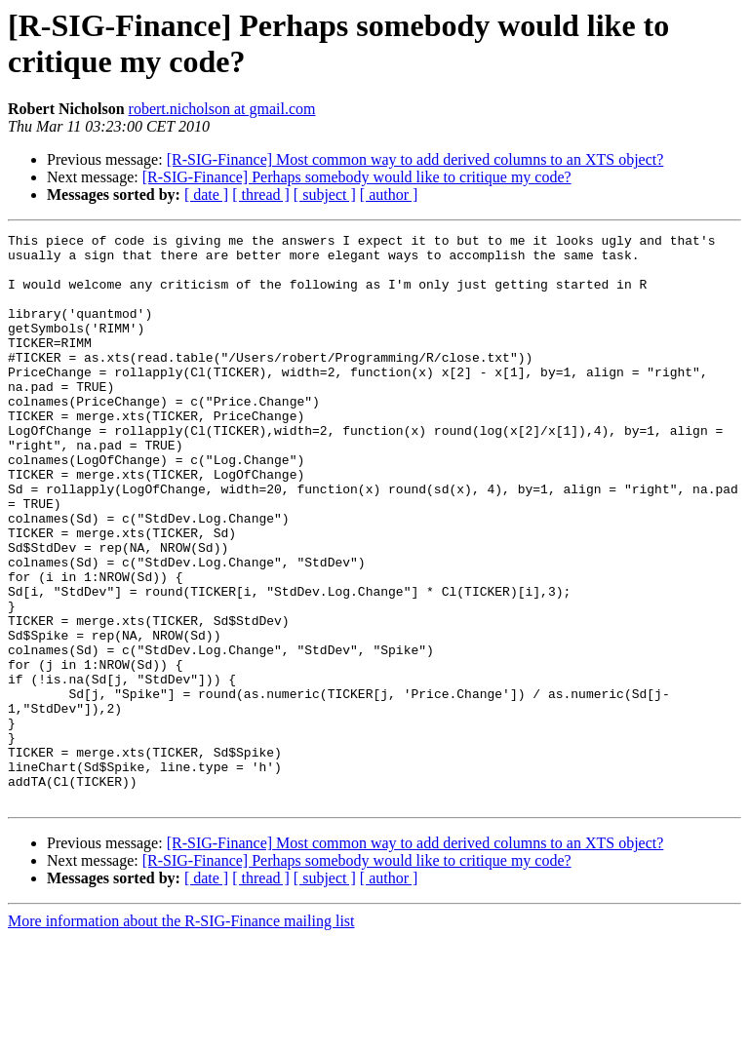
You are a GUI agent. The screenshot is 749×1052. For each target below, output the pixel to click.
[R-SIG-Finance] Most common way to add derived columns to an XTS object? (415, 159)
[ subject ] (325, 194)
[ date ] (206, 194)
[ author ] (389, 194)
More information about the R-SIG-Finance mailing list (181, 1035)
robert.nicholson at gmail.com (222, 108)
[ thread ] (261, 194)
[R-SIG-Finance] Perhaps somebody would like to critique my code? (357, 177)
